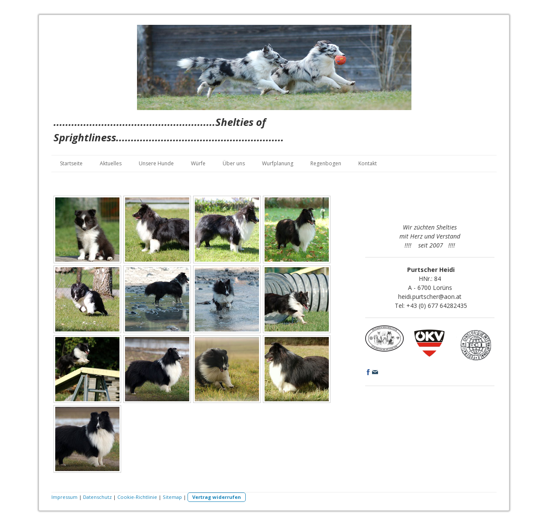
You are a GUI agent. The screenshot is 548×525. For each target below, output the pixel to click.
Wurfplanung (277, 163)
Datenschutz (97, 497)
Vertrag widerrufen (216, 497)
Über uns (234, 163)
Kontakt (367, 163)
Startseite (71, 163)
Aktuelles (111, 163)
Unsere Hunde (156, 163)
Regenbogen (325, 163)
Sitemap (172, 497)
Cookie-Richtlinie (137, 497)
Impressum (64, 497)
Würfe (198, 163)
